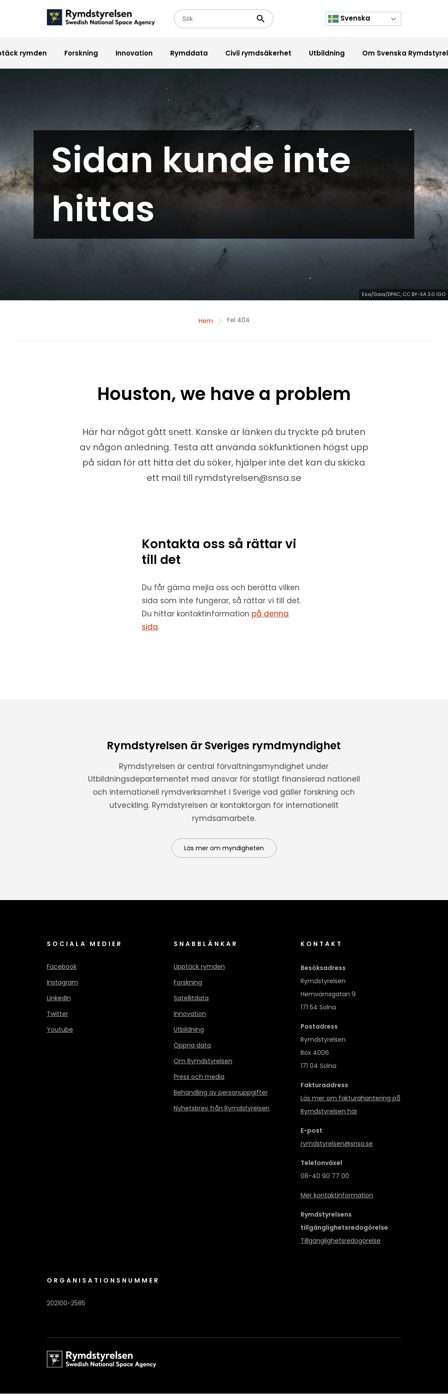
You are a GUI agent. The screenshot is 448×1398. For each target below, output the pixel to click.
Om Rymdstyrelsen (203, 1065)
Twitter (57, 1018)
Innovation (190, 1018)
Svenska (349, 19)
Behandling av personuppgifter (221, 1096)
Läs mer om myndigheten (224, 852)
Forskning (188, 986)
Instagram (62, 986)
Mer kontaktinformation (337, 1199)
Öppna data (192, 1049)
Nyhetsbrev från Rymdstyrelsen (222, 1112)
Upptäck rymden (199, 971)
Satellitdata (191, 1002)
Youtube (60, 1033)
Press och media (199, 1081)
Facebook (62, 971)
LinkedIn (59, 1002)
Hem (206, 324)
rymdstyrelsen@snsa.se (337, 1148)
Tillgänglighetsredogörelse (341, 1245)
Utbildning (189, 1033)
